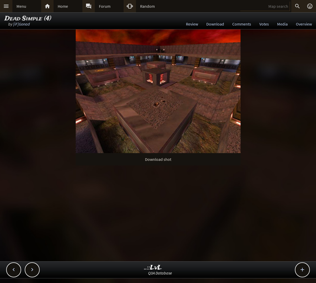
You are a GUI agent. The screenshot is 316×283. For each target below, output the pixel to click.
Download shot (158, 159)
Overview (304, 24)
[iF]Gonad (21, 24)
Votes (264, 24)
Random (147, 6)
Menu (21, 6)
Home (63, 6)
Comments (241, 24)
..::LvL (153, 267)
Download (215, 24)
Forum (104, 6)
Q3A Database (160, 273)
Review (192, 24)
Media (282, 24)
